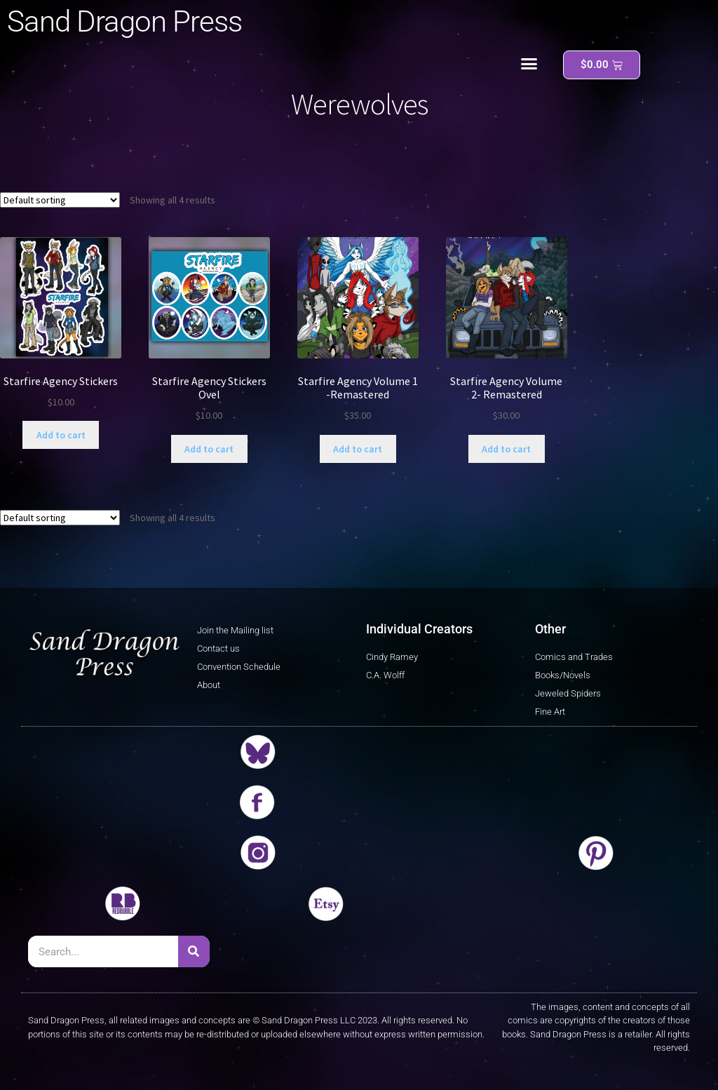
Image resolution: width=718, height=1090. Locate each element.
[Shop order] (60, 200)
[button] (529, 64)
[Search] (194, 951)
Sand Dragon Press (124, 21)
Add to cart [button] (61, 435)
